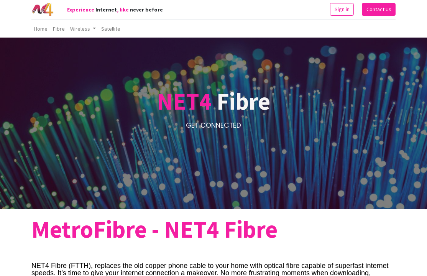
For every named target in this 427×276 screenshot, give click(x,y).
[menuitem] (40, 29)
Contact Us (378, 9)
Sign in (342, 9)
